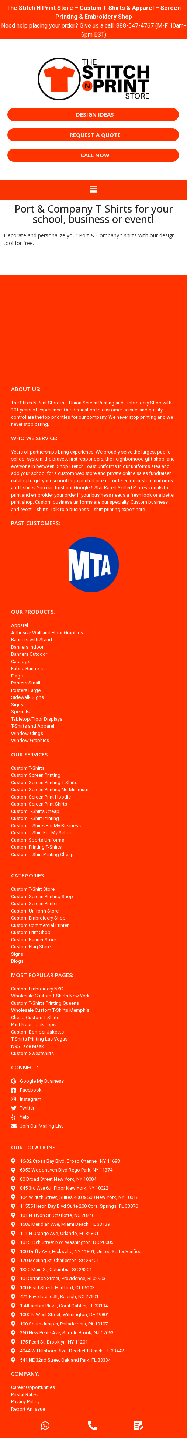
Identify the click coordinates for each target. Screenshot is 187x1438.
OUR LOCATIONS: (35, 1147)
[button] (93, 190)
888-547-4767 (146, 26)
